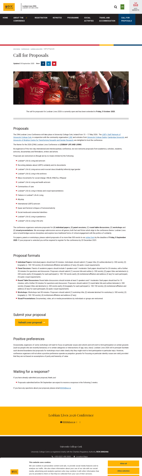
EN (122, 7)
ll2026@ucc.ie (65, 388)
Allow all (123, 447)
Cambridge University (116, 137)
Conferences (25, 49)
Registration (41, 18)
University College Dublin (97, 137)
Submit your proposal (31, 322)
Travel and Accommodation (107, 19)
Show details (116, 472)
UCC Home (16, 49)
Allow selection (123, 454)
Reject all (123, 461)
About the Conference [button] (20, 19)
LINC (70, 137)
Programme (73, 18)
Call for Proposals (126, 19)
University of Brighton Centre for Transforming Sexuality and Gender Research (43, 140)
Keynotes (57, 18)
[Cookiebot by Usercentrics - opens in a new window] (14, 471)
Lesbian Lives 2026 (36, 49)
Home (5, 18)
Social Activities (89, 19)
